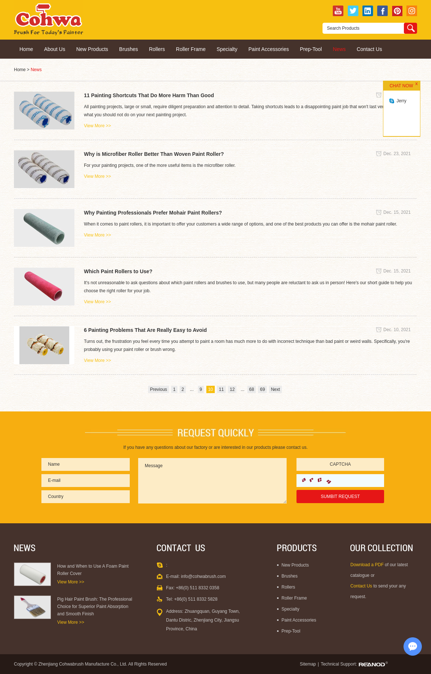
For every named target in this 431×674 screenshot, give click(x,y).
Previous (158, 389)
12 (232, 389)
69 (262, 389)
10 (210, 389)
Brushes (128, 49)
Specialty (227, 49)
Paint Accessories (268, 49)
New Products (92, 49)
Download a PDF (367, 564)
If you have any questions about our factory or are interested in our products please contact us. (216, 447)
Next (275, 389)
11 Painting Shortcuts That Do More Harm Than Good (149, 95)
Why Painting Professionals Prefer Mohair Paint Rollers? (153, 213)
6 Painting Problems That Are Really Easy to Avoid (145, 330)
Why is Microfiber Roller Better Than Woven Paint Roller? (154, 154)
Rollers (157, 49)
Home (26, 49)
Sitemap (308, 664)
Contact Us (369, 49)
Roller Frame (191, 49)
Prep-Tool (311, 49)
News (339, 49)
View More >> (97, 125)
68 (251, 389)
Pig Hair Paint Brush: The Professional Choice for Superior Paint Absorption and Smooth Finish (94, 606)
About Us (54, 49)
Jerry (401, 100)
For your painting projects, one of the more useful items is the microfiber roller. (160, 165)
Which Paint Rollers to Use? (118, 271)
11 (221, 389)
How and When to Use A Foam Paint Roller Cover (93, 570)
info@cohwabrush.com (203, 576)
